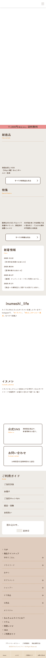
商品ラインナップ (11, 553)
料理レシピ (8, 625)
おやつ (6, 572)
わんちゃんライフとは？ (14, 617)
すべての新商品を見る (23, 180)
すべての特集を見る (22, 237)
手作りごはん (9, 557)
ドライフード (9, 565)
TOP (6, 549)
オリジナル (8, 610)
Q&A (6, 629)
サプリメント (9, 580)
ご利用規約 (25, 643)
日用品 (6, 603)
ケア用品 (7, 595)
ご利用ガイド (9, 633)
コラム (7, 621)
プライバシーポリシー (13, 643)
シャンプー (8, 587)
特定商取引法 (36, 643)
